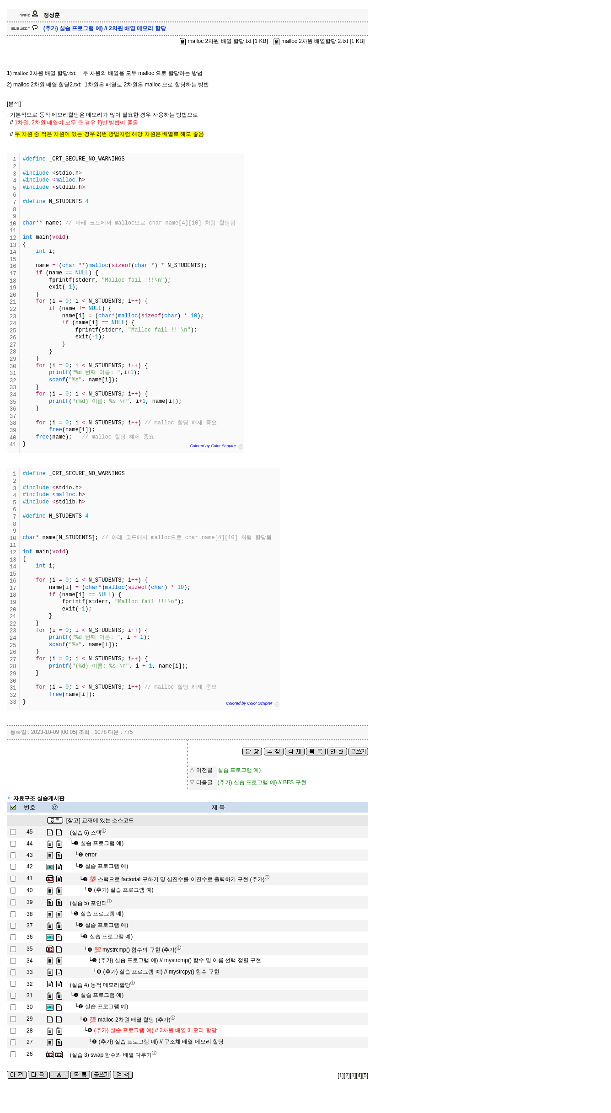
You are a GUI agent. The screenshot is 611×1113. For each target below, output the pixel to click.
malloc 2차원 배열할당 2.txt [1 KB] (318, 41)
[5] (365, 1075)
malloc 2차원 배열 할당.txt (44, 73)
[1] (340, 1075)
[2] (347, 1075)
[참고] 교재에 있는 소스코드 (100, 820)
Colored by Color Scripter (213, 446)
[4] (359, 1075)
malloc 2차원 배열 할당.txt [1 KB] (223, 41)
